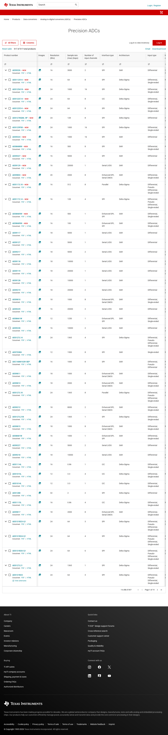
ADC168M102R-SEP (21, 362)
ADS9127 (16, 242)
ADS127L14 (17, 337)
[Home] (18, 5)
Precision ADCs (80, 19)
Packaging (92, 641)
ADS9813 (16, 383)
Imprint (112, 724)
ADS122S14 (17, 108)
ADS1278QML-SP (20, 118)
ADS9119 (16, 271)
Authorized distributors (14, 687)
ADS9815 (16, 426)
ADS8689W (17, 223)
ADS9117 (16, 233)
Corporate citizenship (13, 651)
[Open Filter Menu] (19, 64)
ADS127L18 (17, 393)
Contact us (92, 621)
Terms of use (67, 724)
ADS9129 (16, 165)
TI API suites (9, 667)
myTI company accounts (14, 672)
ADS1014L (16, 483)
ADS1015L (16, 474)
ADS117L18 (17, 184)
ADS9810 (16, 299)
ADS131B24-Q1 (19, 536)
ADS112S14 (17, 80)
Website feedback (97, 724)
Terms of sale (53, 724)
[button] (6, 12)
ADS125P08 (17, 127)
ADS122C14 (17, 99)
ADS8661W (17, 318)
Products (16, 19)
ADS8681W (17, 436)
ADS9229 (16, 309)
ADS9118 (16, 261)
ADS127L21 (17, 565)
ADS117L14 (17, 199)
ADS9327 (16, 156)
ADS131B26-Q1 (19, 551)
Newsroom (8, 631)
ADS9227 (16, 445)
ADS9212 (16, 407)
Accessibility (9, 724)
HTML (29, 73)
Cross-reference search (98, 631)
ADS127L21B (18, 417)
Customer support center (98, 636)
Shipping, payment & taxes (15, 677)
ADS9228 (16, 328)
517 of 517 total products (25, 49)
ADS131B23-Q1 (19, 521)
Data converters (30, 19)
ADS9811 (16, 373)
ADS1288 (16, 493)
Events (7, 636)
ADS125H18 (17, 89)
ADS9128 (16, 280)
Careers (7, 626)
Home (6, 19)
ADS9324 (16, 137)
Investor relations (11, 641)
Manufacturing (10, 646)
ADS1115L (16, 502)
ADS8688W (17, 146)
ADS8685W (17, 214)
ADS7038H (17, 352)
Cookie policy (23, 724)
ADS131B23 (17, 575)
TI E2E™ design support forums (101, 626)
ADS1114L (16, 464)
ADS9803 (16, 175)
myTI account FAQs (96, 651)
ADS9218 (16, 455)
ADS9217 (16, 252)
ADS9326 (16, 70)
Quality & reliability (96, 646)
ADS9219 (16, 290)
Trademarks (82, 724)
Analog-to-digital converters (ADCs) (55, 19)
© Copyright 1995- (14, 729)
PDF (23, 73)
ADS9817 (16, 512)
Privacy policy (38, 724)
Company (8, 621)
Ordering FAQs (10, 682)
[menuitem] (154, 12)
